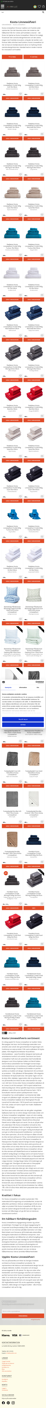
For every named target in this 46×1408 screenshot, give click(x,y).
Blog (3, 1369)
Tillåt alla (22, 719)
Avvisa (23, 724)
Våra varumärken (6, 1371)
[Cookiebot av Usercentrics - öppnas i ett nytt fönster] (35, 682)
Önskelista (5, 1390)
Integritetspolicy (6, 1365)
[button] (3, 6)
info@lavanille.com (11, 1353)
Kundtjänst (5, 1379)
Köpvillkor (4, 1381)
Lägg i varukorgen (12, 98)
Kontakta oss (5, 1367)
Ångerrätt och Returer (8, 1363)
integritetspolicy (35, 1319)
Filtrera (13, 57)
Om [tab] (38, 687)
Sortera (34, 57)
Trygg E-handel (6, 1361)
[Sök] (43, 12)
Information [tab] (23, 687)
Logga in (4, 1388)
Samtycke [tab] (8, 687)
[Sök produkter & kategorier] (22, 12)
